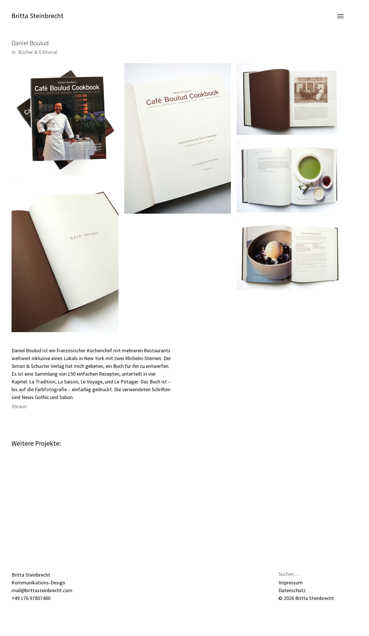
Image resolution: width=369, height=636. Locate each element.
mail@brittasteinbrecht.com (42, 590)
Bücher (25, 52)
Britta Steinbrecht (37, 16)
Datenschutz (292, 590)
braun (20, 406)
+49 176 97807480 (31, 598)
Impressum (290, 582)
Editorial (48, 52)
